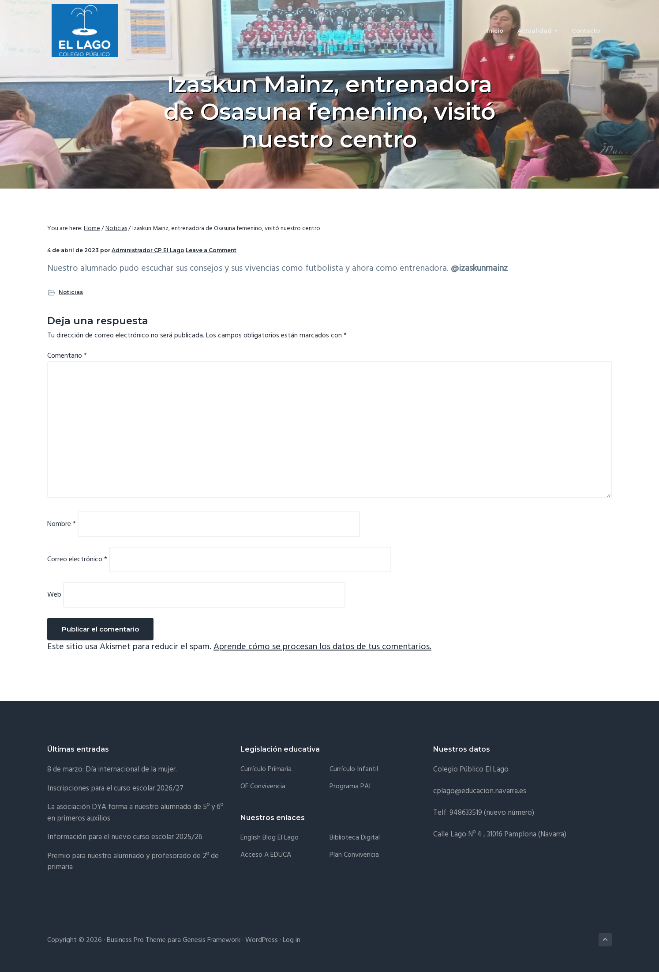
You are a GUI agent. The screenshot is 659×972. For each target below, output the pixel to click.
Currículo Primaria (266, 769)
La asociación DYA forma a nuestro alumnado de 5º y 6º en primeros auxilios (135, 812)
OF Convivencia (262, 786)
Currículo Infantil (354, 769)
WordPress (261, 940)
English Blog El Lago (269, 837)
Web (54, 595)
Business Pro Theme (136, 940)
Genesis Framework (211, 940)
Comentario (67, 356)
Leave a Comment (211, 250)
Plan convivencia (354, 855)
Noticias (71, 292)
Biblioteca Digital (355, 837)
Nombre (61, 524)
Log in (291, 940)
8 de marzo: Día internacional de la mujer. (112, 769)
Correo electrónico (77, 559)
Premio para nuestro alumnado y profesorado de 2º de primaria (133, 862)
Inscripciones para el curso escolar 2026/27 (115, 788)
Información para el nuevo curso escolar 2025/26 (124, 837)
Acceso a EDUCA (265, 855)
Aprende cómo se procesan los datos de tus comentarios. (322, 647)
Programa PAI (350, 786)
